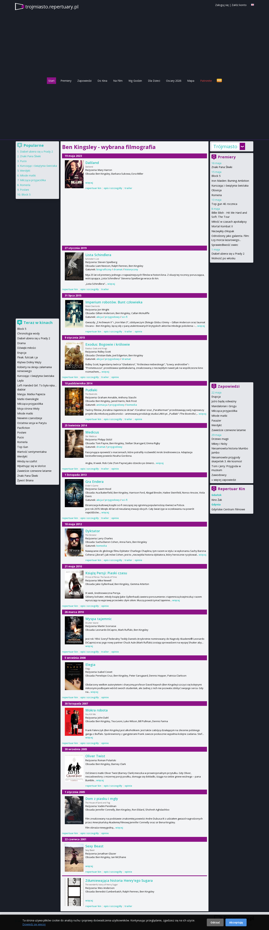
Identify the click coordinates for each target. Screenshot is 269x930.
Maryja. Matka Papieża (31, 394)
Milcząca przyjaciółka (224, 411)
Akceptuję (236, 922)
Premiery (66, 80)
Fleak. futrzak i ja (27, 357)
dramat (117, 269)
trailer (128, 188)
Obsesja (216, 190)
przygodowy (112, 317)
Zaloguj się (222, 5)
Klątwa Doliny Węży (29, 362)
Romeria (216, 195)
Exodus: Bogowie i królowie (107, 344)
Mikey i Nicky (219, 443)
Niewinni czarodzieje (29, 418)
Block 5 (215, 176)
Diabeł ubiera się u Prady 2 (227, 253)
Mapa (190, 80)
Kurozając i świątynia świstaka (229, 185)
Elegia (90, 664)
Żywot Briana (25, 480)
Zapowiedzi (84, 80)
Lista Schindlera (98, 255)
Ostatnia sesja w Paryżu (32, 423)
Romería (25, 185)
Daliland (92, 162)
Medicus (92, 432)
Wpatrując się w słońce (31, 466)
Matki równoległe (28, 399)
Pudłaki (91, 390)
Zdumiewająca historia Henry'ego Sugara (119, 880)
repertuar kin (93, 188)
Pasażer (216, 420)
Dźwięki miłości (26, 348)
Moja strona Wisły (28, 408)
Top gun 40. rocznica (224, 204)
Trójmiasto (225, 146)
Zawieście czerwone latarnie (228, 430)
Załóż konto (239, 5)
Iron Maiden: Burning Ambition (230, 180)
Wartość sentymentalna (32, 452)
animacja (101, 404)
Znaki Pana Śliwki (221, 167)
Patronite (206, 80)
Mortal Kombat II (222, 226)
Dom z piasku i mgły (101, 798)
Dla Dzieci (154, 80)
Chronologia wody (28, 333)
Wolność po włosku (223, 258)
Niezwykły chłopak (222, 231)
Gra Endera (94, 481)
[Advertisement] (134, 111)
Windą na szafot (27, 461)
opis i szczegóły (113, 188)
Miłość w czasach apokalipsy (229, 221)
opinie (138, 331)
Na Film (118, 80)
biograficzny (103, 269)
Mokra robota (96, 710)
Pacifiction (23, 428)
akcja (99, 317)
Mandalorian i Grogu (223, 406)
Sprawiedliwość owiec (224, 245)
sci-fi (124, 317)
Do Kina (102, 80)
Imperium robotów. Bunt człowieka (114, 302)
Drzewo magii (219, 439)
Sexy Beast (94, 846)
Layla (20, 380)
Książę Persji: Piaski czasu (106, 573)
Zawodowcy (218, 475)
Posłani (24, 189)
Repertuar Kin (231, 488)
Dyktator (92, 531)
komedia (131, 404)
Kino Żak (216, 500)
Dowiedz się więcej (34, 924)
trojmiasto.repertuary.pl (51, 6)
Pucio (23, 161)
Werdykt (216, 425)
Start (51, 80)
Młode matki (219, 415)
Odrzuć (215, 922)
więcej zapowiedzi (225, 480)
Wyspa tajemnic (98, 619)
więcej (89, 182)
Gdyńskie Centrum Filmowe (228, 509)
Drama (21, 343)
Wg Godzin (135, 80)
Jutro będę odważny (223, 401)
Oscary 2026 (173, 80)
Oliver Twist (95, 756)
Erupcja (216, 396)
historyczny (131, 269)
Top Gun (22, 447)
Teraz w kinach (38, 322)
